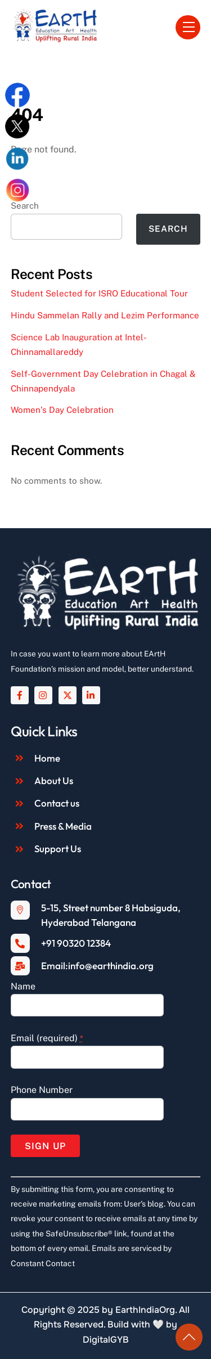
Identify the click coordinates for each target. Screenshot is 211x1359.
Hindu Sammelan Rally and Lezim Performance (105, 315)
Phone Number (42, 1089)
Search (168, 228)
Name (23, 986)
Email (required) (47, 1038)
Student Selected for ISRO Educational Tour (99, 293)
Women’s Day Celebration (62, 410)
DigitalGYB (106, 1340)
